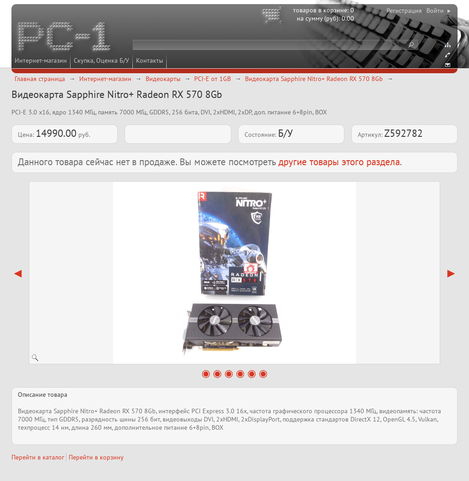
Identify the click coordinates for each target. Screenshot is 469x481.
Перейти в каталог (37, 457)
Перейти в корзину (96, 457)
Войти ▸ (438, 10)
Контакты (149, 60)
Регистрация (404, 10)
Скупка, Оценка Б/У (101, 60)
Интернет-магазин (41, 60)
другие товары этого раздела (339, 162)
